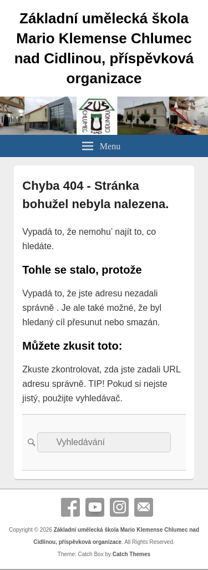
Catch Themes (131, 554)
